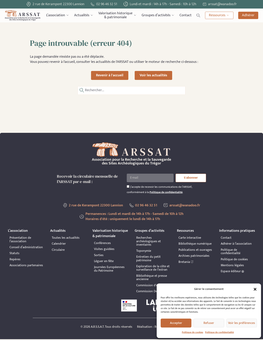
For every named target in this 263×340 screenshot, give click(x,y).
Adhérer (248, 15)
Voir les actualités (153, 75)
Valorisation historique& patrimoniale (117, 15)
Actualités (84, 15)
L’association (57, 15)
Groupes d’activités (158, 15)
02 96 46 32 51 (106, 4)
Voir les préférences (241, 323)
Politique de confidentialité (219, 332)
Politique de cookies (192, 332)
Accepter (176, 323)
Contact (185, 15)
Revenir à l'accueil (109, 75)
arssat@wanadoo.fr (185, 206)
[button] (255, 289)
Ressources (219, 15)
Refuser (209, 323)
